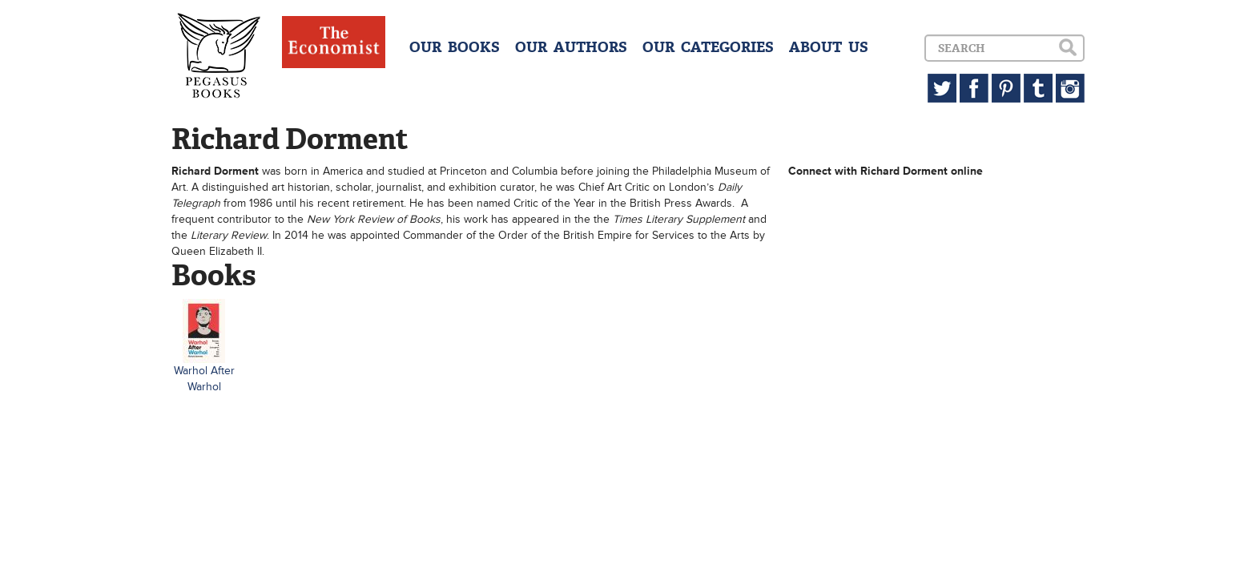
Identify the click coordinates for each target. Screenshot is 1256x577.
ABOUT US (828, 47)
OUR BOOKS (454, 47)
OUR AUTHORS (571, 47)
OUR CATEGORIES (708, 47)
